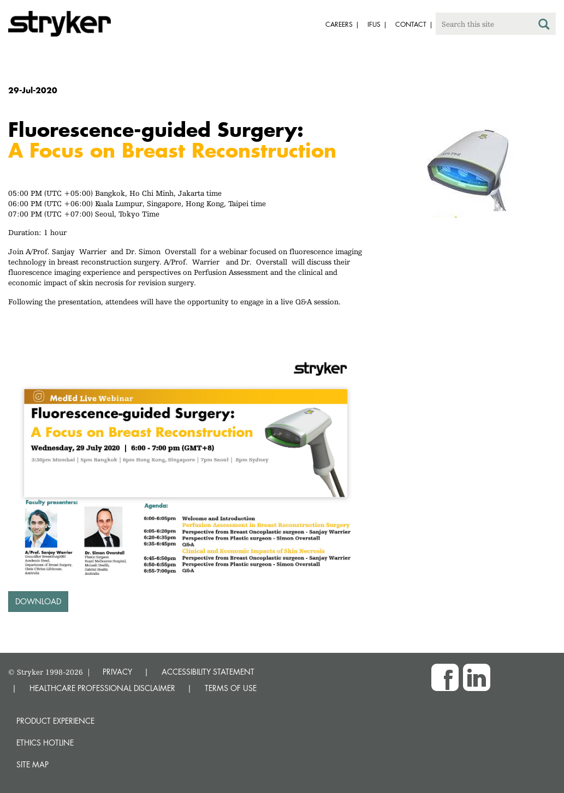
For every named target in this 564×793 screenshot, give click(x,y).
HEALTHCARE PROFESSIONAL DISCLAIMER (102, 688)
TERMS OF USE (231, 688)
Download (38, 601)
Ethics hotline (45, 742)
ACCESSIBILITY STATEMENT (208, 671)
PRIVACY (117, 671)
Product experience (55, 721)
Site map (32, 764)
